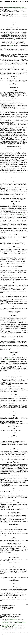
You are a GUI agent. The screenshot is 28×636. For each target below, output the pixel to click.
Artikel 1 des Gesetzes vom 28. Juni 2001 (12, 619)
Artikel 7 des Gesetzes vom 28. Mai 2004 (13, 627)
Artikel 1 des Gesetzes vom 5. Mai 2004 (20, 622)
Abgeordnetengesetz (8, 359)
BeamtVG (21, 214)
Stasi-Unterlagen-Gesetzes (9, 34)
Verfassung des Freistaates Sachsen (16, 39)
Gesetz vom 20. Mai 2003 (5, 622)
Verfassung (12, 45)
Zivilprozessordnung (23, 389)
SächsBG (5, 346)
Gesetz (3, 13)
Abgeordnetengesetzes (5, 218)
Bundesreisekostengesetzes (23, 564)
